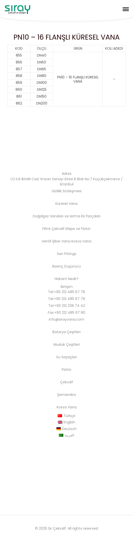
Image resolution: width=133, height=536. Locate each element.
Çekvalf (66, 382)
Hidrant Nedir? (67, 278)
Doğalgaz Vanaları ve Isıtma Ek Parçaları (66, 216)
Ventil (46, 241)
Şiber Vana (61, 241)
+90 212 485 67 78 (69, 291)
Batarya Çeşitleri (66, 331)
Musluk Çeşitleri (66, 344)
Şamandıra (66, 394)
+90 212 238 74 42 (69, 305)
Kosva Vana (81, 241)
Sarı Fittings (66, 253)
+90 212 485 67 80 (69, 312)
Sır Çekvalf (57, 528)
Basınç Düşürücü (66, 266)
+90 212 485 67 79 (69, 298)
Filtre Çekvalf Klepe (58, 228)
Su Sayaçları (66, 357)
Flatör (86, 228)
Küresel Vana (66, 203)
